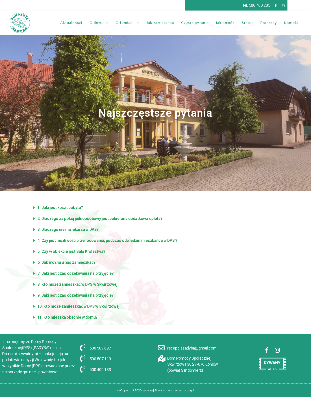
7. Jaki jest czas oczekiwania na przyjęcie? (75, 273)
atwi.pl (189, 390)
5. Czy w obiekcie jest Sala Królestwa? (71, 251)
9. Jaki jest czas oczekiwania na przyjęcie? (75, 295)
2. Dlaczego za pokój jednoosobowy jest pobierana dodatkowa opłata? (100, 218)
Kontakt (291, 23)
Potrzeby (268, 23)
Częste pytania (195, 23)
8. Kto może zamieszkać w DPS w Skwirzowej (77, 284)
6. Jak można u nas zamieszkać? (66, 262)
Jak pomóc (225, 23)
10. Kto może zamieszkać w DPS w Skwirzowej (78, 306)
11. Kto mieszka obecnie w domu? (67, 317)
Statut (247, 23)
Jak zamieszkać (160, 23)
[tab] (155, 207)
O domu (98, 23)
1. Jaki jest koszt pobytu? (60, 207)
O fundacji (127, 23)
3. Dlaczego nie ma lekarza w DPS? (68, 229)
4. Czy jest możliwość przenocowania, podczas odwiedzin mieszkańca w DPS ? (107, 240)
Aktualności (71, 23)
